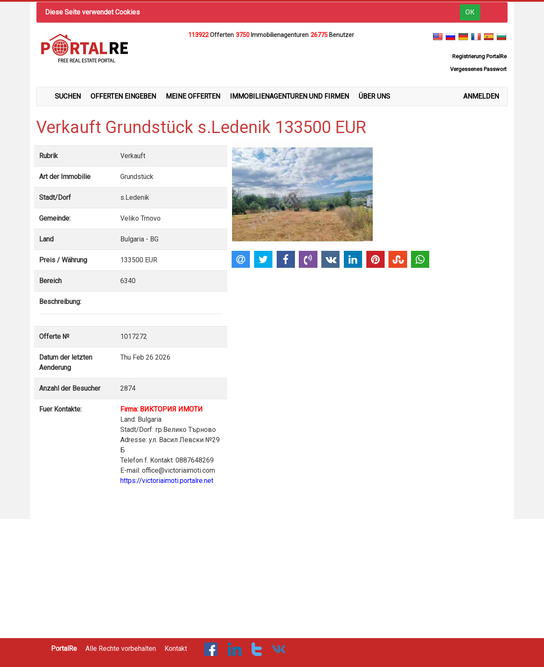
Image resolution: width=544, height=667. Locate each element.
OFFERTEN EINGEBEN (123, 96)
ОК (470, 12)
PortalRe (64, 648)
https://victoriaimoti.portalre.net (166, 481)
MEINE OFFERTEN (193, 96)
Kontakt (175, 648)
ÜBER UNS (374, 96)
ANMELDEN (481, 96)
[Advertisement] (272, 61)
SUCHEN (68, 96)
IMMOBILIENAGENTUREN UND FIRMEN (289, 96)
